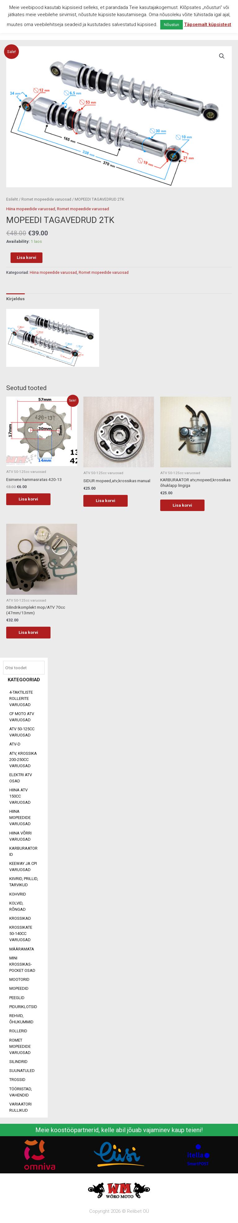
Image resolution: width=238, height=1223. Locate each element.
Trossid (17, 1079)
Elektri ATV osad (20, 777)
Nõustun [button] (171, 24)
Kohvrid (17, 894)
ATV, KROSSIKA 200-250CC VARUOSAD (23, 759)
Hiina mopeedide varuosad (20, 817)
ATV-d (14, 744)
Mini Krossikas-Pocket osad (22, 964)
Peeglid (16, 997)
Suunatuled (22, 1070)
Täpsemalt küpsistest (207, 24)
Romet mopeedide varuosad (20, 1046)
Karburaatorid (23, 851)
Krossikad (20, 918)
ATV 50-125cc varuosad (21, 732)
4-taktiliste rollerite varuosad (21, 698)
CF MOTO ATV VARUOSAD (21, 716)
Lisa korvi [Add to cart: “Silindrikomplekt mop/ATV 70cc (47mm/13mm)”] (28, 632)
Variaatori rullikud (20, 1107)
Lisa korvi (26, 257)
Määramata (21, 949)
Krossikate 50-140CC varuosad (20, 933)
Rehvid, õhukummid (21, 1018)
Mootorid (19, 979)
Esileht (12, 199)
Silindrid (18, 1061)
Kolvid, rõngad (17, 906)
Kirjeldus (15, 298)
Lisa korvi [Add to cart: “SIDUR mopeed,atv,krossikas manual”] (105, 500)
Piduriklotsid (23, 1006)
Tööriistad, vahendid (20, 1092)
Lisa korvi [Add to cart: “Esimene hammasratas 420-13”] (28, 498)
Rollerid (18, 1031)
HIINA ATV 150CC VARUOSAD (20, 796)
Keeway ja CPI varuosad (23, 866)
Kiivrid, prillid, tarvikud (23, 881)
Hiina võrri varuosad (20, 836)
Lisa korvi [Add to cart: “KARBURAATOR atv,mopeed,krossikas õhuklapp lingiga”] (182, 505)
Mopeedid (19, 988)
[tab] (15, 299)
